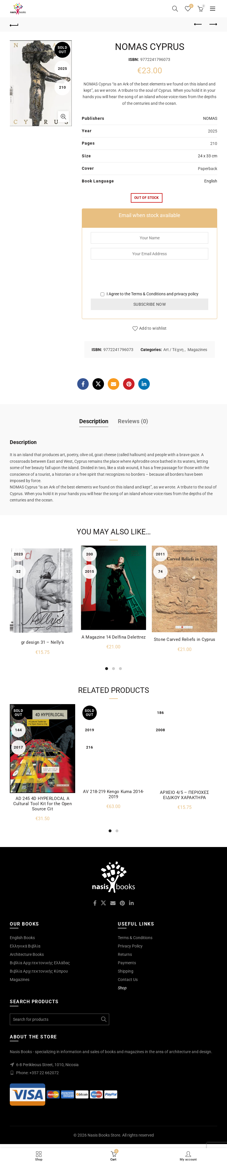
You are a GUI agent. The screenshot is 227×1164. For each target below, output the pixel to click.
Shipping (125, 971)
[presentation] (134, 279)
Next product (212, 24)
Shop (122, 988)
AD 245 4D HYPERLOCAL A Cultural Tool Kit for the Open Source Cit (42, 804)
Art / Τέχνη (173, 349)
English (210, 181)
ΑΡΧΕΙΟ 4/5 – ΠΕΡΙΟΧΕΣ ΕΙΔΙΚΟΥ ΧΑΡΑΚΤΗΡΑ (184, 795)
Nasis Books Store (104, 1135)
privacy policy (186, 294)
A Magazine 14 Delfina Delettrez (113, 637)
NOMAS (210, 118)
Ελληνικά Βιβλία (25, 946)
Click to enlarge (63, 116)
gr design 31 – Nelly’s (42, 642)
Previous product (198, 24)
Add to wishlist (153, 328)
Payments (127, 962)
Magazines (197, 349)
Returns (125, 954)
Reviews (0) (133, 421)
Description (93, 421)
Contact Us (128, 979)
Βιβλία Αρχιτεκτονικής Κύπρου (39, 971)
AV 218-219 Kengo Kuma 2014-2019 (113, 794)
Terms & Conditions (148, 294)
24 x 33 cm (207, 156)
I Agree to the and (149, 294)
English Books (22, 937)
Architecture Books (27, 954)
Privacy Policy (130, 946)
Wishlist (190, 6)
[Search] (175, 8)
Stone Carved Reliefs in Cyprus (184, 639)
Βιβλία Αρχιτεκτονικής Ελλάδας (40, 962)
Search (103, 1019)
